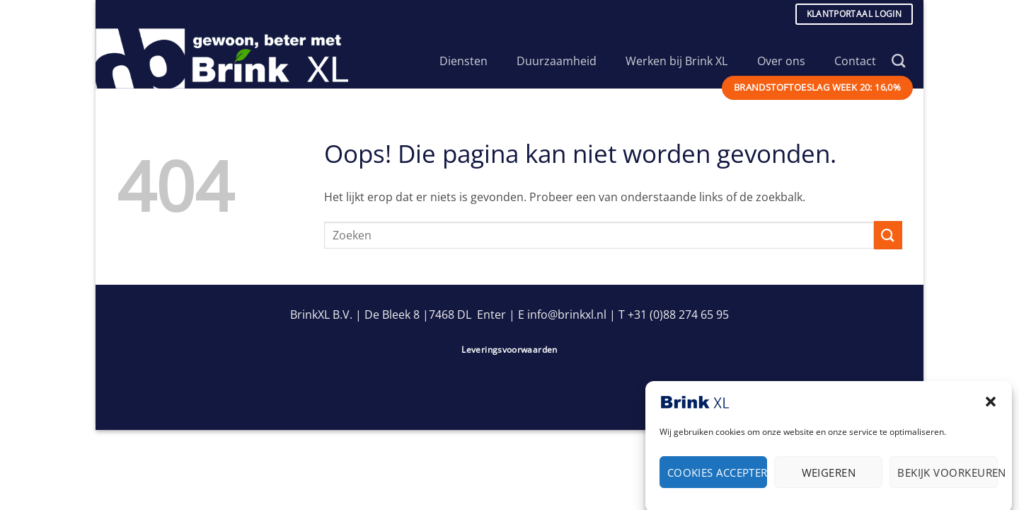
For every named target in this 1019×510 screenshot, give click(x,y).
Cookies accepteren (717, 477)
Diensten (470, 61)
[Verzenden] (888, 235)
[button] (991, 407)
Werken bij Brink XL (683, 61)
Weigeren (829, 477)
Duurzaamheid (563, 61)
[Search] (898, 60)
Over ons (788, 61)
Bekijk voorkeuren (947, 477)
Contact (855, 61)
